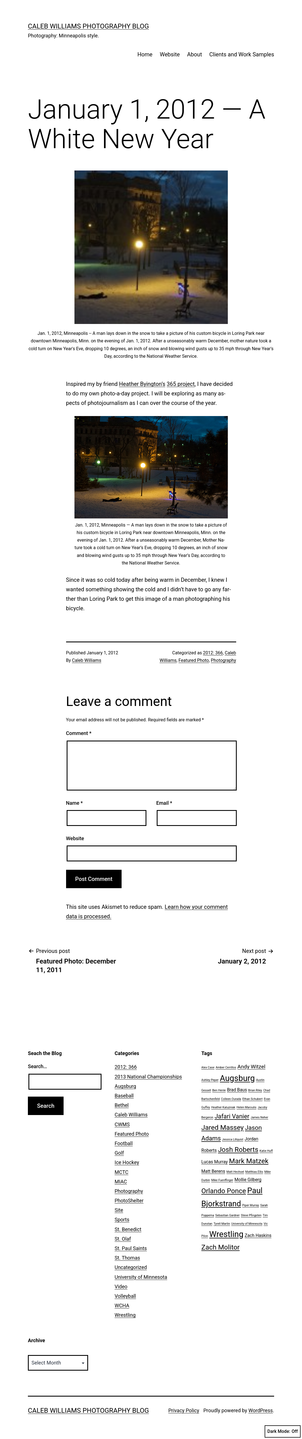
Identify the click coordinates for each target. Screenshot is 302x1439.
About (194, 54)
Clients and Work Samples (241, 54)
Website (170, 54)
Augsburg (125, 1086)
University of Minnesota (141, 1277)
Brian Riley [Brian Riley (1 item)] (255, 1090)
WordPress (260, 1410)
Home (145, 54)
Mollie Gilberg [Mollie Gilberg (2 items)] (248, 1179)
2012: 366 (213, 652)
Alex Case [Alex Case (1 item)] (207, 1067)
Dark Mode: (282, 1431)
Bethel (122, 1105)
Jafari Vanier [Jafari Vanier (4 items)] (231, 1116)
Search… (37, 1066)
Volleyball (125, 1296)
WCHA (122, 1305)
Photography (223, 660)
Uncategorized (131, 1267)
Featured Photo (193, 660)
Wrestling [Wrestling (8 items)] (226, 1234)
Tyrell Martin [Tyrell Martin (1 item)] (222, 1224)
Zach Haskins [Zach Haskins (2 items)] (258, 1235)
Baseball (124, 1096)
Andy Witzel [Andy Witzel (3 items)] (251, 1066)
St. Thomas (127, 1258)
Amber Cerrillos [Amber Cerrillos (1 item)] (226, 1067)
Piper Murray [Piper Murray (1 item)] (250, 1205)
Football (124, 1143)
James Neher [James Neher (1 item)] (259, 1117)
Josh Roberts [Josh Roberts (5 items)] (238, 1149)
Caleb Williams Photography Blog (88, 26)
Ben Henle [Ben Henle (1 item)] (219, 1090)
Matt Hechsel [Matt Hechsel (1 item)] (235, 1172)
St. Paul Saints (131, 1248)
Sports (122, 1219)
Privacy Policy (183, 1410)
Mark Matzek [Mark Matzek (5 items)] (248, 1161)
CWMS (122, 1124)
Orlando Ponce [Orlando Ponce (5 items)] (223, 1191)
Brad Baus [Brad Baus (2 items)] (237, 1089)
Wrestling (125, 1315)
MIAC (121, 1182)
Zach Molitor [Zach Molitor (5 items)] (220, 1247)
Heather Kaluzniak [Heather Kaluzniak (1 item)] (223, 1107)
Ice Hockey (127, 1162)
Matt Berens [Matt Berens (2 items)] (213, 1171)
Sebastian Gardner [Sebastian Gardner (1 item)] (227, 1215)
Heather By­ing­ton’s (142, 384)
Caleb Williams (86, 660)
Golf (119, 1153)
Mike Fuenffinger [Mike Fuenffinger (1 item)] (222, 1180)
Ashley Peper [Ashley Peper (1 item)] (210, 1080)
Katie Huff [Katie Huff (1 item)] (266, 1151)
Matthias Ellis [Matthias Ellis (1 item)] (254, 1172)
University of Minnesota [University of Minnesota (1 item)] (246, 1224)
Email (164, 803)
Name (74, 803)
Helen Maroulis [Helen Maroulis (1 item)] (246, 1107)
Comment (78, 733)
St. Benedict (128, 1229)
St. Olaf (123, 1239)
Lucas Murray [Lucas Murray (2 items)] (214, 1161)
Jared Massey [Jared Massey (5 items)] (222, 1127)
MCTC (121, 1172)
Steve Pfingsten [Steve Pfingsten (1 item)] (251, 1215)
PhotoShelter (129, 1200)
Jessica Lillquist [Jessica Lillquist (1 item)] (232, 1139)
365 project (181, 384)
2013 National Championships (148, 1077)
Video (121, 1286)
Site (119, 1210)
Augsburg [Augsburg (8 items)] (237, 1078)
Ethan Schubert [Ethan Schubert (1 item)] (252, 1099)
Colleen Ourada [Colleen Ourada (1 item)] (231, 1099)
